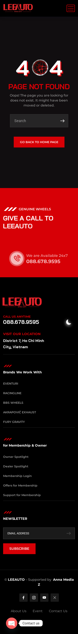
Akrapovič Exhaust (19, 412)
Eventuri (10, 383)
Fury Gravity (14, 422)
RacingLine (12, 393)
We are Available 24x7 (52, 255)
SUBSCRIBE (19, 549)
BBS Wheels (13, 403)
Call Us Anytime (17, 316)
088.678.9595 (48, 261)
